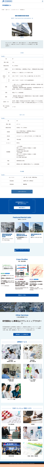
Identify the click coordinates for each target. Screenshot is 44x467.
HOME (3, 9)
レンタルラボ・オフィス (15, 9)
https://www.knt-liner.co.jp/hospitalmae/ (23, 18)
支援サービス (8, 9)
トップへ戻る (22, 462)
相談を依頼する (22, 207)
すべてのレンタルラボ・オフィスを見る (22, 250)
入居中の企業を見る (22, 191)
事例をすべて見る (22, 295)
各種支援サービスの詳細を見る (22, 334)
